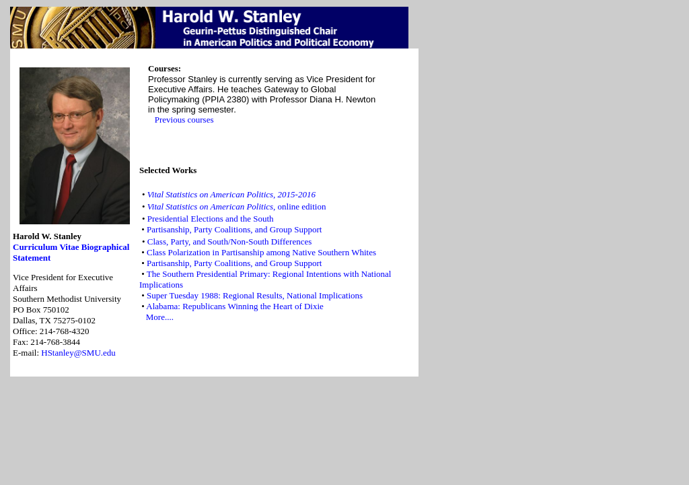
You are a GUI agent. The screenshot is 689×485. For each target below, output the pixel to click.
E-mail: (27, 353)
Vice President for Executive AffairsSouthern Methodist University (67, 309)
